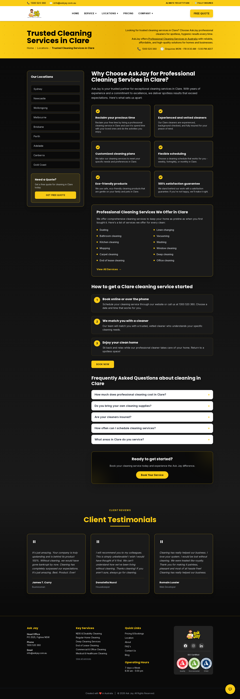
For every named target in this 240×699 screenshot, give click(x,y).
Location (129, 638)
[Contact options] (230, 689)
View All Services (109, 269)
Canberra (39, 155)
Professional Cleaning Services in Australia (173, 38)
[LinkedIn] (201, 646)
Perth (37, 136)
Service (90, 13)
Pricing (128, 13)
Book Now (102, 364)
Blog (127, 655)
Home (75, 13)
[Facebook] (185, 646)
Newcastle (40, 98)
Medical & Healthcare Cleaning (91, 654)
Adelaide (38, 145)
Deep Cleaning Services (88, 642)
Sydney (38, 88)
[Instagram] (193, 646)
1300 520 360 (36, 3)
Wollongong (40, 107)
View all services (83, 659)
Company (145, 13)
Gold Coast (40, 164)
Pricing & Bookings (134, 634)
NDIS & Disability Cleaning (89, 634)
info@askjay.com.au (63, 3)
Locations (110, 13)
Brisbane (39, 126)
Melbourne (40, 117)
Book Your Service (152, 475)
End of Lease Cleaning (87, 646)
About (128, 642)
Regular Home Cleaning (88, 638)
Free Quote (201, 13)
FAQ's (128, 647)
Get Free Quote (55, 195)
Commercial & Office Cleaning (91, 650)
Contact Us (130, 651)
